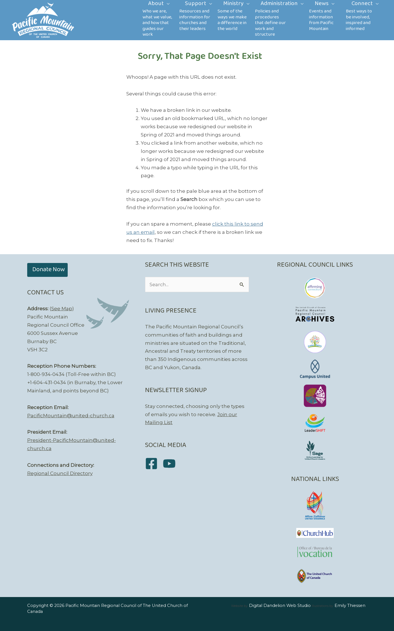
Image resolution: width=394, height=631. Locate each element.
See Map (61, 308)
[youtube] (171, 463)
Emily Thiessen (350, 605)
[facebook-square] (153, 463)
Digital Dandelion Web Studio (280, 605)
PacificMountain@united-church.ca (70, 415)
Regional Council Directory (60, 473)
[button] (47, 270)
